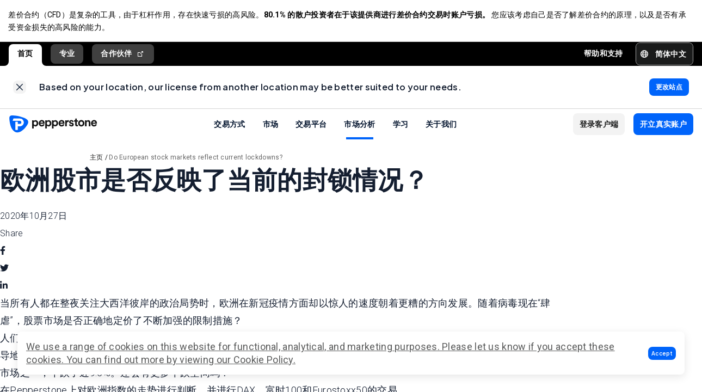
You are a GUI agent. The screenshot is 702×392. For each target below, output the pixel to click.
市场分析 (359, 125)
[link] (19, 88)
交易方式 (229, 125)
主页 (96, 159)
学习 (401, 125)
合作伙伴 (123, 54)
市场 (271, 125)
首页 (25, 54)
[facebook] (2, 252)
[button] (662, 353)
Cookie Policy (263, 359)
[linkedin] (4, 287)
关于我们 (441, 125)
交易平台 (311, 125)
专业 (67, 54)
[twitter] (4, 269)
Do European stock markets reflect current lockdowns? (195, 159)
